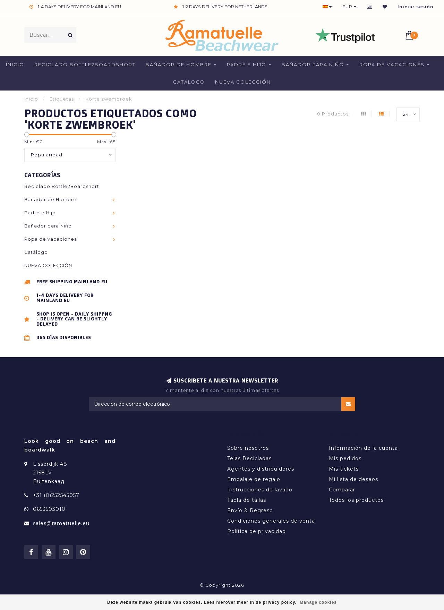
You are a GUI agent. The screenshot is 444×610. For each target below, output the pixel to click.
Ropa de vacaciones (392, 64)
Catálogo (189, 82)
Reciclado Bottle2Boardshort (85, 64)
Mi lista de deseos (353, 479)
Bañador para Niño (313, 64)
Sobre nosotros (248, 448)
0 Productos (333, 114)
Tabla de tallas (246, 500)
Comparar (342, 490)
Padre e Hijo (246, 64)
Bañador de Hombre (179, 64)
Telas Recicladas (249, 458)
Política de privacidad (256, 531)
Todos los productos (356, 500)
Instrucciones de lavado (259, 490)
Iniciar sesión (416, 6)
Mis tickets (344, 469)
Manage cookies (318, 602)
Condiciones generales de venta (271, 521)
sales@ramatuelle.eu (61, 523)
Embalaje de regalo (253, 479)
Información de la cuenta (363, 448)
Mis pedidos (345, 458)
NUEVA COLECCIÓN (243, 82)
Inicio (15, 64)
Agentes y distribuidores (260, 469)
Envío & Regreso (250, 510)
